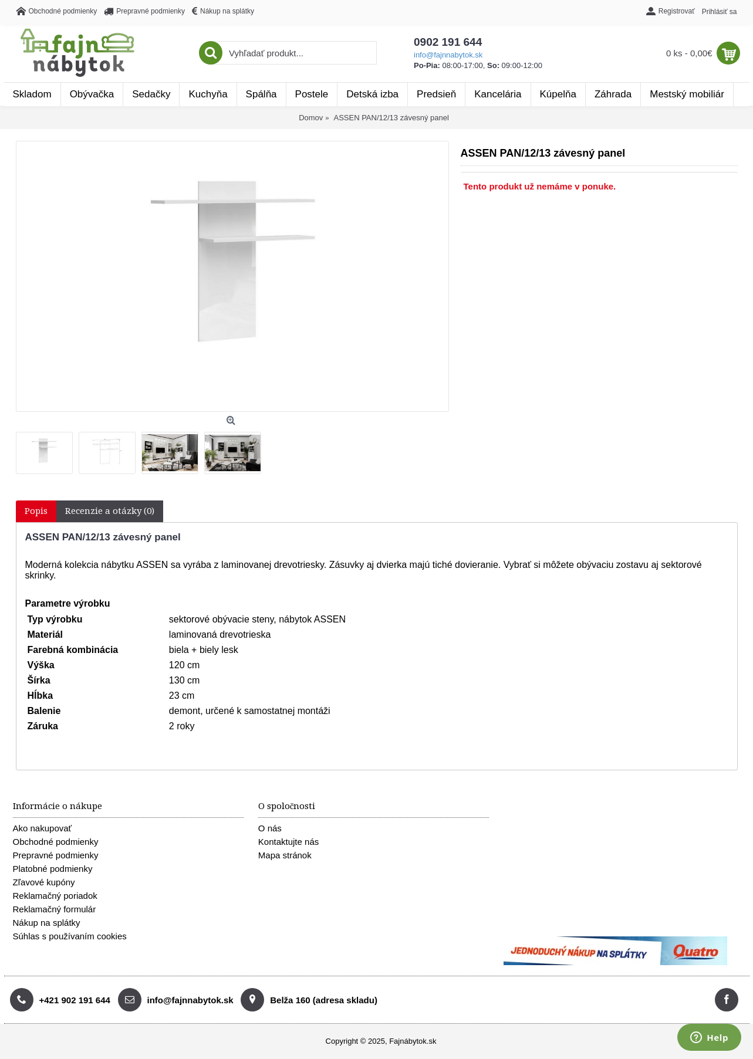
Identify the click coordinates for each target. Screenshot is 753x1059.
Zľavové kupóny (44, 882)
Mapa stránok (285, 855)
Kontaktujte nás (288, 842)
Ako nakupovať (42, 828)
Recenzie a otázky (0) (109, 511)
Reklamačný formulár (54, 909)
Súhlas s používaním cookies (70, 936)
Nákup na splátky (46, 923)
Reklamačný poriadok (55, 896)
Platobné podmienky (53, 869)
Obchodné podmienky (56, 842)
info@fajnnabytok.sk (448, 54)
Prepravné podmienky (56, 855)
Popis (36, 511)
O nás (270, 828)
